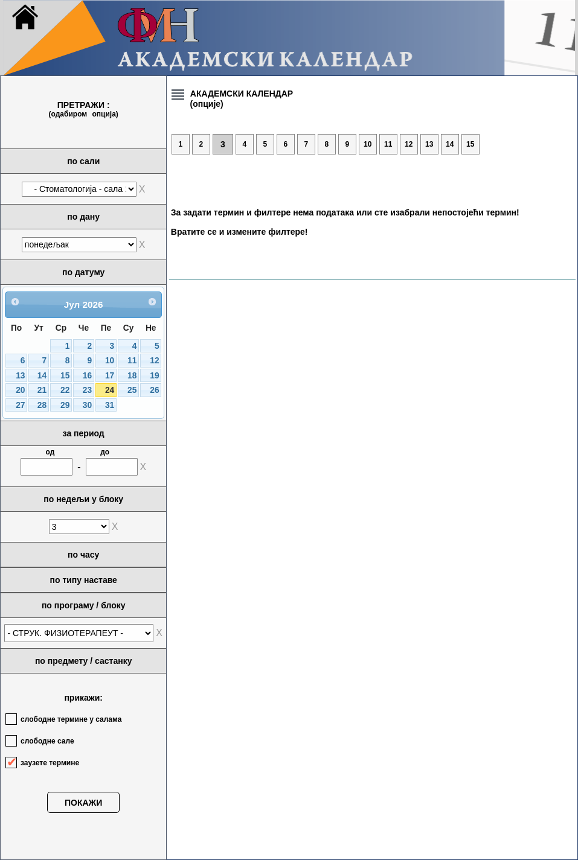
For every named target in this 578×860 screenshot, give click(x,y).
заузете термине (50, 763)
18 (131, 375)
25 (131, 390)
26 (154, 390)
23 (87, 390)
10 (109, 360)
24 (109, 390)
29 (64, 405)
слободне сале (47, 741)
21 (42, 390)
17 (109, 375)
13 (20, 375)
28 (42, 405)
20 (20, 390)
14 (42, 375)
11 (131, 360)
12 (154, 360)
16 (87, 375)
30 (87, 405)
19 (154, 375)
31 (109, 405)
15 (64, 375)
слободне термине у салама (71, 719)
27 (20, 405)
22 (64, 390)
